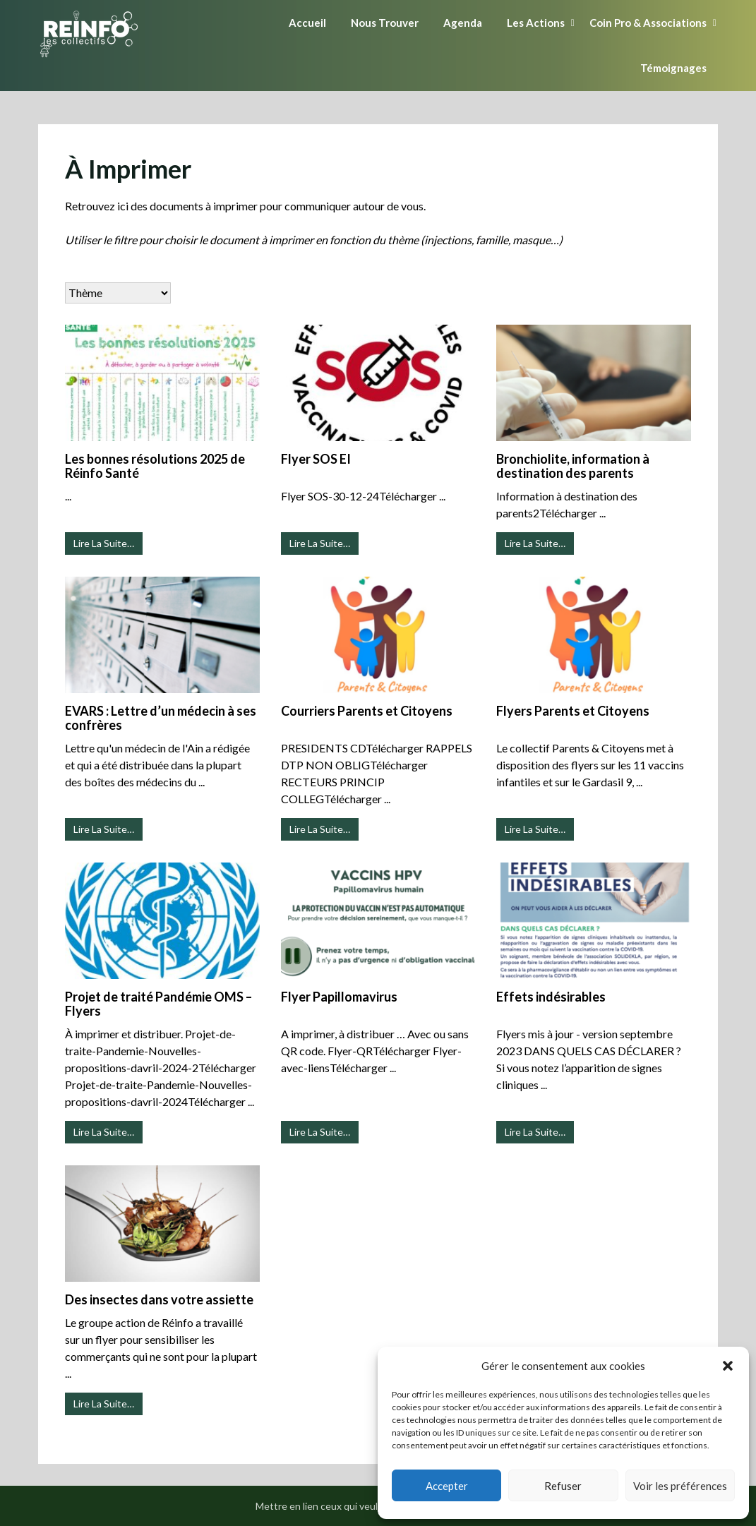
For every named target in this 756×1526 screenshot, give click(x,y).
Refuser (563, 1485)
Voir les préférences (680, 1485)
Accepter (447, 1485)
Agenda (462, 22)
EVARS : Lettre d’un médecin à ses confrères (160, 718)
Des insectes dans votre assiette (159, 1299)
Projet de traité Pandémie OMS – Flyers (158, 1004)
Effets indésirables (551, 996)
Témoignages (673, 67)
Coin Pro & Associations (648, 22)
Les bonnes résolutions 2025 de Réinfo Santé (155, 466)
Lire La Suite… (103, 543)
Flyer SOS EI (316, 459)
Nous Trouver (385, 22)
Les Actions (536, 22)
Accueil (307, 22)
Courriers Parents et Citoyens (366, 711)
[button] (728, 1366)
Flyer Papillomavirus (339, 996)
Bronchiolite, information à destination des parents (572, 466)
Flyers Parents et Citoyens (572, 711)
